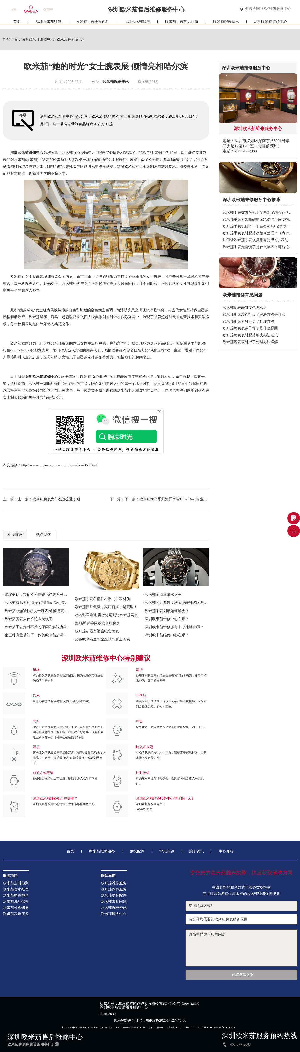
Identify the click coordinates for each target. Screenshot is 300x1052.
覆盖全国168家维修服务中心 (268, 9)
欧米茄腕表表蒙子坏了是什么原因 (250, 328)
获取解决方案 (243, 975)
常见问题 (166, 851)
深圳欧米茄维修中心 (270, 24)
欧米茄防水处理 (16, 889)
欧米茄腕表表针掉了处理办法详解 (250, 342)
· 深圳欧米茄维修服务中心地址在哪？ (173, 627)
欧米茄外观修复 (16, 908)
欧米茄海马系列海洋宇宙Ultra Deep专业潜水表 (176, 499)
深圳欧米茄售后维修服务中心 (124, 1007)
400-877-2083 (144, 809)
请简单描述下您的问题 (241, 948)
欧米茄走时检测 (16, 883)
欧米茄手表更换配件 (92, 24)
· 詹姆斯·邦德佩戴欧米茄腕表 (96, 623)
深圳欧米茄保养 (137, 24)
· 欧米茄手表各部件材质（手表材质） (103, 599)
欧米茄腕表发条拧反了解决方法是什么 (254, 314)
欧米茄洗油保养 (16, 901)
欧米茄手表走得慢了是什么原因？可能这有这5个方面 (258, 247)
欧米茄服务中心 (114, 914)
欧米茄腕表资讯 (226, 24)
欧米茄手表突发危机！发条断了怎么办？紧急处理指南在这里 (258, 212)
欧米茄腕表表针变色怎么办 (245, 308)
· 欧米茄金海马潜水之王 (162, 595)
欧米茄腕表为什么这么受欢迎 (56, 499)
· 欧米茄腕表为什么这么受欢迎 (28, 619)
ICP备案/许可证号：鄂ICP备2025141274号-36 (150, 1020)
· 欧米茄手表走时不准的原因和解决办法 (35, 627)
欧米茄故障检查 (16, 895)
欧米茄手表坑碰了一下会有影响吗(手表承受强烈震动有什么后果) (258, 226)
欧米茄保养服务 (114, 889)
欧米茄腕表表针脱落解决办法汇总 (250, 335)
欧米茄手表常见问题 (181, 24)
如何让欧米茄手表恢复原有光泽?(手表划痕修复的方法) (258, 240)
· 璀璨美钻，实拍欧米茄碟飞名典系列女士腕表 (36, 595)
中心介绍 (226, 851)
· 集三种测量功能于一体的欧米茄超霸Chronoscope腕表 (36, 635)
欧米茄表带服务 (16, 914)
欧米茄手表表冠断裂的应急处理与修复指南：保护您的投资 (258, 219)
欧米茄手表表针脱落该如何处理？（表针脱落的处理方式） (258, 233)
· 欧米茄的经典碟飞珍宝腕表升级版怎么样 (176, 603)
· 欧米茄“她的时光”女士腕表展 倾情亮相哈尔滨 (36, 611)
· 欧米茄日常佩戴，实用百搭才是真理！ (105, 607)
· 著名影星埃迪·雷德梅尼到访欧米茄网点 (105, 615)
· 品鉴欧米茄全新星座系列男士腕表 (101, 639)
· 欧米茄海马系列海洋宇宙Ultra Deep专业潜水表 (36, 603)
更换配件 (137, 851)
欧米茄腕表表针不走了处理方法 (248, 321)
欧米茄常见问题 (114, 901)
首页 (17, 24)
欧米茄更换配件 (114, 895)
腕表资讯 (196, 851)
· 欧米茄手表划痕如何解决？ (166, 611)
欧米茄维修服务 (102, 851)
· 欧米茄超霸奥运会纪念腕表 (96, 631)
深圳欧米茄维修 (48, 24)
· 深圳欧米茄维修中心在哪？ (166, 619)
